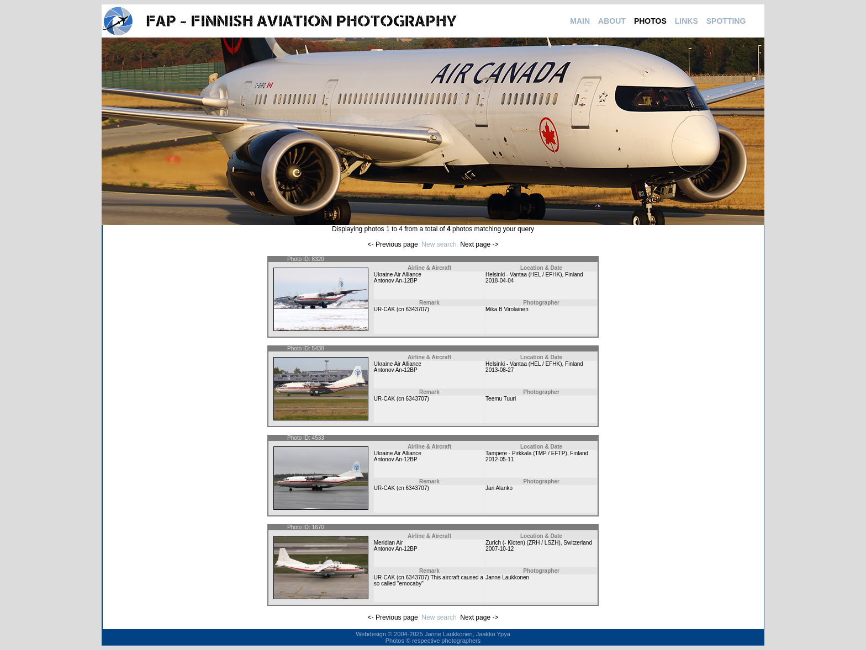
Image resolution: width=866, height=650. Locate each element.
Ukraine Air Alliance (397, 274)
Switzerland (577, 543)
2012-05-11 (499, 459)
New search (438, 244)
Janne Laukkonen (507, 577)
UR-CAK (384, 309)
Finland (574, 274)
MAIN (580, 21)
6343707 (416, 309)
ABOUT (612, 21)
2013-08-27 (499, 370)
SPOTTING (726, 21)
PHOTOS (650, 21)
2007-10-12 (499, 549)
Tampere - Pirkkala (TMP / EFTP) (526, 453)
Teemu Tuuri (500, 399)
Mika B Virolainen (507, 309)
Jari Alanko (499, 488)
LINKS (686, 21)
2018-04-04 (499, 281)
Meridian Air (388, 543)
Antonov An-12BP (396, 281)
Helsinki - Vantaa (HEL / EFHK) (523, 274)
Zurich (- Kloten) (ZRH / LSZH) (523, 543)
